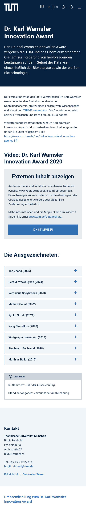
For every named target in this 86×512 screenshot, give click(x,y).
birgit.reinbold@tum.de (18, 466)
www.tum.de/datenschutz (45, 216)
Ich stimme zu (43, 229)
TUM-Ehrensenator (35, 110)
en (56, 7)
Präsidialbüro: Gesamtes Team (24, 474)
